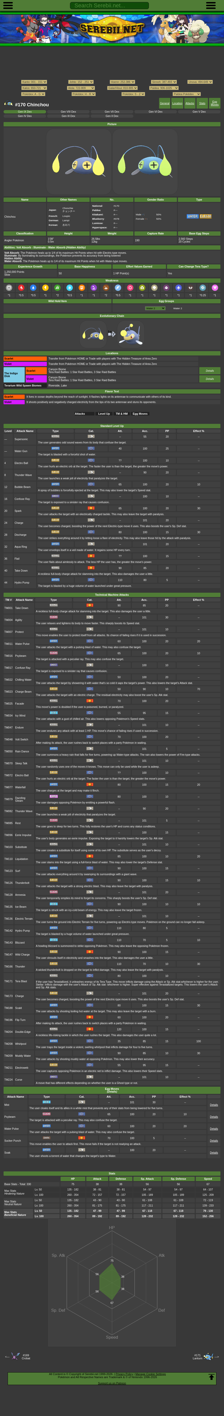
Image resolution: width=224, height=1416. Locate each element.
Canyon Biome (57, 369)
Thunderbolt (22, 883)
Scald (18, 1008)
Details (210, 370)
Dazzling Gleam (20, 799)
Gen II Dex (112, 116)
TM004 (8, 620)
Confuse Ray (22, 499)
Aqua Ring (21, 546)
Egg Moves (215, 103)
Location (177, 103)
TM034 (8, 715)
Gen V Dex (199, 111)
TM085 (8, 823)
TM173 (8, 996)
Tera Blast (21, 981)
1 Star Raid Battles (81, 372)
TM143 (8, 942)
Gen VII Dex (112, 111)
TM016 (8, 655)
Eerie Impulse (23, 835)
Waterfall (20, 787)
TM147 (8, 954)
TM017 (8, 667)
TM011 (8, 644)
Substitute (21, 847)
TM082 (8, 811)
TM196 (8, 1020)
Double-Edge (23, 1032)
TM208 (8, 1043)
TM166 (8, 966)
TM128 (8, 894)
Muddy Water (23, 1055)
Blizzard (20, 942)
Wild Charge (22, 954)
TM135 (8, 906)
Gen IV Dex (25, 116)
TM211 (8, 1067)
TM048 (8, 739)
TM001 (8, 608)
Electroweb (22, 1067)
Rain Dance (22, 751)
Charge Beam (23, 691)
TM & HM (122, 413)
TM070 (8, 763)
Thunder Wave (23, 475)
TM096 (8, 835)
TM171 (8, 981)
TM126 (8, 883)
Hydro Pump (22, 582)
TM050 (8, 751)
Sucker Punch (12, 1140)
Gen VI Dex (155, 111)
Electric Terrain (24, 918)
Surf (17, 871)
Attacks (190, 103)
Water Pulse (22, 644)
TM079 (8, 799)
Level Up (104, 413)
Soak (7, 1152)
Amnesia (20, 894)
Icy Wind (20, 715)
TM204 (8, 1032)
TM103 (8, 847)
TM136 (8, 918)
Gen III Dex (68, 116)
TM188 (8, 1008)
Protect (19, 632)
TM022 (8, 679)
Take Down (21, 570)
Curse (18, 1079)
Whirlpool (20, 1043)
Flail (17, 558)
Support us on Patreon (112, 1383)
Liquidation (21, 859)
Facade (19, 703)
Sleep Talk (21, 763)
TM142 (8, 930)
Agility (18, 620)
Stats (202, 103)
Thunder (20, 966)
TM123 (8, 871)
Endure (19, 727)
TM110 (8, 859)
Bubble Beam (23, 487)
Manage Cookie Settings (150, 1374)
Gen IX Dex (25, 111)
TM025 (8, 703)
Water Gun (21, 451)
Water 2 (177, 308)
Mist (6, 1105)
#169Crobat (26, 1357)
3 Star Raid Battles (105, 372)
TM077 (8, 787)
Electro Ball (21, 463)
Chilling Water (23, 679)
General (165, 103)
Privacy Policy (124, 1374)
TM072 (8, 775)
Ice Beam (20, 906)
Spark (18, 511)
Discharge (20, 534)
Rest (18, 823)
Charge (19, 522)
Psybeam (20, 655)
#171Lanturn (197, 1357)
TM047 (8, 727)
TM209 (8, 1055)
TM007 (8, 632)
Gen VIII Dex (68, 111)
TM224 (8, 1079)
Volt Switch (21, 739)
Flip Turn (20, 1020)
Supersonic (21, 439)
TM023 (8, 691)
